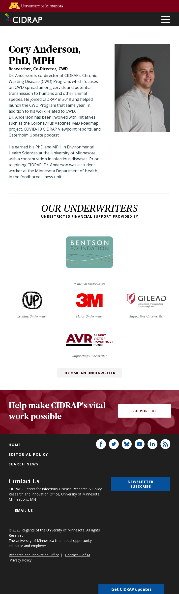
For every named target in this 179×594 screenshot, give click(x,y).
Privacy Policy (20, 560)
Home (15, 444)
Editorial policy (28, 454)
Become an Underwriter (89, 373)
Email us (24, 510)
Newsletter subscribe (140, 484)
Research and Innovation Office (34, 555)
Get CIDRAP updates (131, 589)
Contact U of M (77, 555)
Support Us (144, 411)
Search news (24, 464)
